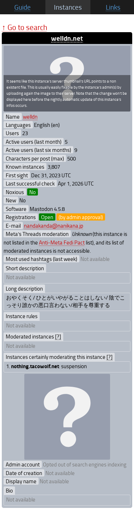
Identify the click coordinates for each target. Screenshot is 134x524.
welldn (30, 116)
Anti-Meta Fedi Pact (62, 242)
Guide (22, 7)
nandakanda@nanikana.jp (53, 225)
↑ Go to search (24, 27)
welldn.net (67, 38)
